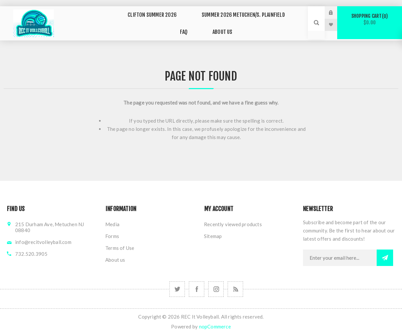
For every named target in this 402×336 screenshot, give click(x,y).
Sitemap (213, 235)
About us (115, 258)
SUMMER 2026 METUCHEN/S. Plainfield (228, 16)
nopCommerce (215, 325)
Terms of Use (119, 247)
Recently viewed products (233, 223)
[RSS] (235, 288)
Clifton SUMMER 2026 (142, 16)
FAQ (292, 16)
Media (112, 223)
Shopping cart (369, 19)
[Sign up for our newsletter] (340, 256)
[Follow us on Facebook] (196, 288)
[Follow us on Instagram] (177, 288)
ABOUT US (206, 28)
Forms (112, 235)
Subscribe (385, 256)
